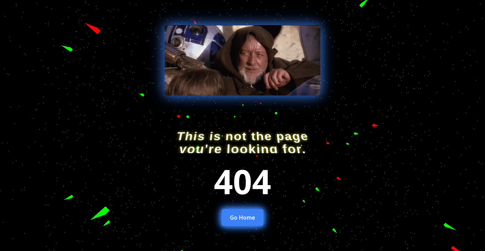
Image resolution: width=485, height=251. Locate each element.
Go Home (242, 217)
